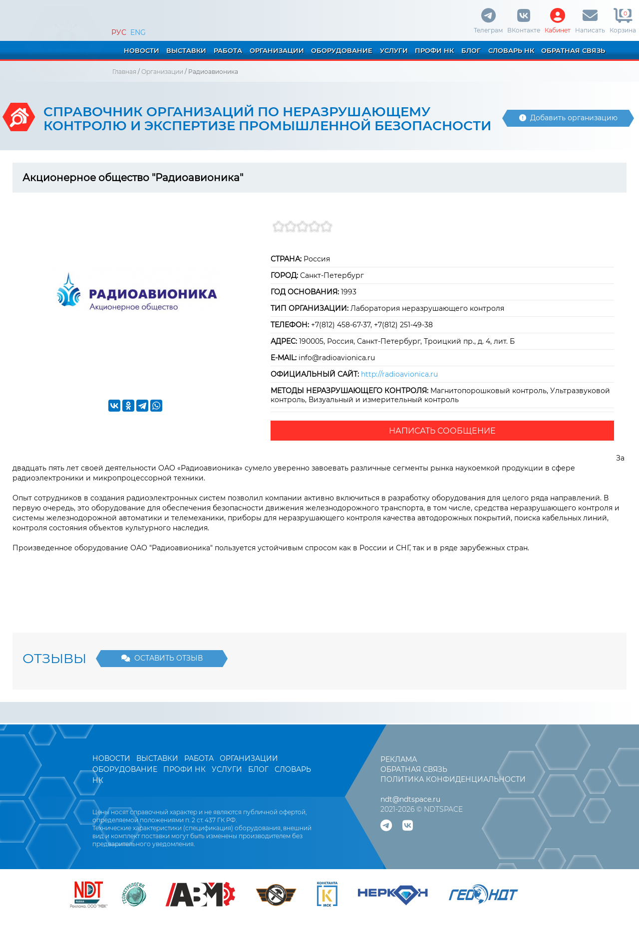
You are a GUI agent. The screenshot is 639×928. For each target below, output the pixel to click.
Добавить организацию (568, 117)
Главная (124, 71)
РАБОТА (228, 50)
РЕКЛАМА (398, 759)
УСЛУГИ (394, 50)
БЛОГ (471, 50)
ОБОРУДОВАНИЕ (341, 50)
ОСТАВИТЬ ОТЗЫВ (162, 658)
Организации (162, 71)
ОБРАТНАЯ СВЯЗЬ (573, 50)
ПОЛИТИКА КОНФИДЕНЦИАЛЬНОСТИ (453, 779)
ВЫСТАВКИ (186, 50)
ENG (138, 32)
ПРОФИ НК (434, 50)
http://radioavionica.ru (399, 374)
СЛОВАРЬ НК (511, 50)
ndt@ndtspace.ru (410, 799)
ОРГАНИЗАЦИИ (277, 50)
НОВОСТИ (141, 50)
